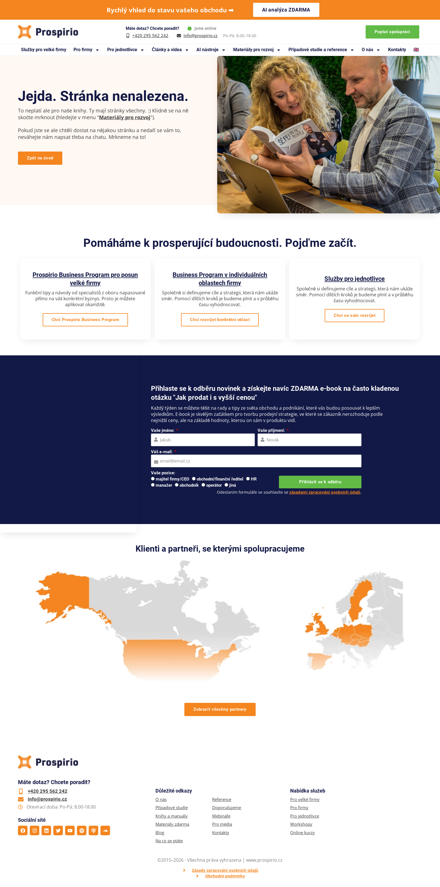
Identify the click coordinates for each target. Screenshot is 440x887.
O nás (371, 50)
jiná (232, 485)
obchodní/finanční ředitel (220, 479)
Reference (221, 799)
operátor (214, 485)
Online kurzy (302, 832)
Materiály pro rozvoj (257, 50)
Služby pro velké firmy (43, 49)
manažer (164, 485)
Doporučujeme (226, 807)
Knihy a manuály (171, 816)
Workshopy (301, 824)
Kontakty (397, 49)
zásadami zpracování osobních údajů (325, 492)
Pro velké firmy (305, 799)
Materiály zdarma (172, 824)
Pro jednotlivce (126, 50)
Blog (159, 832)
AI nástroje (211, 50)
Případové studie (171, 807)
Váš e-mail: (162, 451)
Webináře (221, 816)
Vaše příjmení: (272, 430)
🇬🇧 (416, 49)
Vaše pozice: (163, 472)
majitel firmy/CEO (172, 479)
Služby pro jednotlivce (354, 278)
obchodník (189, 485)
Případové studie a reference (321, 50)
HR (254, 479)
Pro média (222, 824)
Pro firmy (87, 50)
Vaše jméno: (163, 430)
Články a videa (170, 50)
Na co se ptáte (169, 840)
